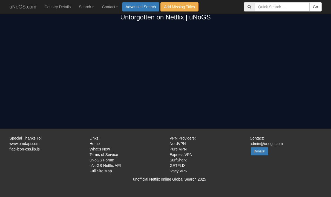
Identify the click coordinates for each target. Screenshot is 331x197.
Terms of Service (104, 154)
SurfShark (178, 160)
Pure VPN (178, 149)
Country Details (58, 7)
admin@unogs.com (266, 143)
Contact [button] (110, 7)
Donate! (259, 151)
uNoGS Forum (102, 160)
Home (95, 143)
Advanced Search (141, 7)
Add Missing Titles (179, 7)
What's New (100, 149)
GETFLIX (178, 165)
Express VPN (181, 154)
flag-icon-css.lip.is (25, 149)
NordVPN (178, 143)
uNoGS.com (23, 7)
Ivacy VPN (179, 171)
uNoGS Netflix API (105, 165)
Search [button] (86, 7)
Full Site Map (101, 171)
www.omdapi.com (25, 143)
